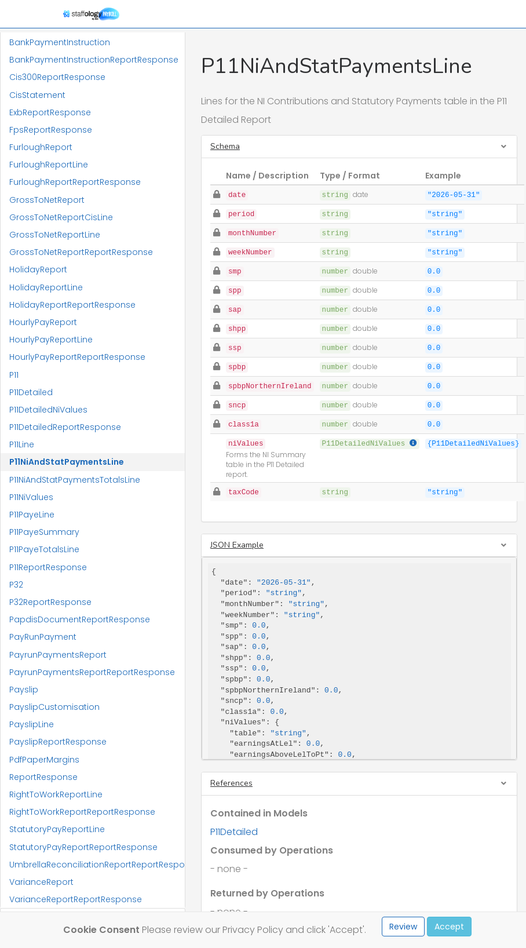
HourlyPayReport (43, 322)
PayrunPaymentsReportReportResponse (92, 672)
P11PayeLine (31, 514)
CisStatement (37, 95)
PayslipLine (31, 724)
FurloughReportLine (48, 164)
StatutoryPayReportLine (57, 829)
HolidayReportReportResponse (72, 305)
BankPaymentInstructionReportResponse (93, 59)
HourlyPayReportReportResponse (77, 357)
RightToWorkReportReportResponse (82, 812)
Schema (225, 146)
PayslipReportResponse (58, 742)
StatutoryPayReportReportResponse (83, 847)
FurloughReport (40, 147)
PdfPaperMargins (44, 759)
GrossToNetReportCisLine (61, 217)
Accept (449, 926)
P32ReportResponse (50, 602)
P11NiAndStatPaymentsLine (66, 462)
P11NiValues (31, 497)
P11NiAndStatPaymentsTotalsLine (74, 480)
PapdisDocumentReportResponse (79, 619)
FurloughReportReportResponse (75, 182)
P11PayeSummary (44, 532)
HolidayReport (38, 269)
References (231, 783)
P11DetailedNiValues (48, 409)
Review (403, 926)
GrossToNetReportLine (54, 234)
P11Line (21, 444)
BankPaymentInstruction (59, 42)
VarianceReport (41, 882)
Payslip (23, 689)
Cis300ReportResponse (57, 77)
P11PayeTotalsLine (44, 549)
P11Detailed (31, 392)
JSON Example (237, 544)
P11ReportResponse (48, 567)
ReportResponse (43, 777)
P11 (14, 375)
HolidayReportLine (46, 287)
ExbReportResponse (50, 112)
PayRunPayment (42, 637)
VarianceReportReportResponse (75, 899)
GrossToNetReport (47, 200)
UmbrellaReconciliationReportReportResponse (97, 864)
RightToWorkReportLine (56, 794)
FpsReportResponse (50, 130)
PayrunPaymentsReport (58, 655)
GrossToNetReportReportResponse (81, 252)
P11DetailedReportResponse (65, 427)
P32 (16, 584)
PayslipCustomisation (54, 707)
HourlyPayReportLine (51, 339)
